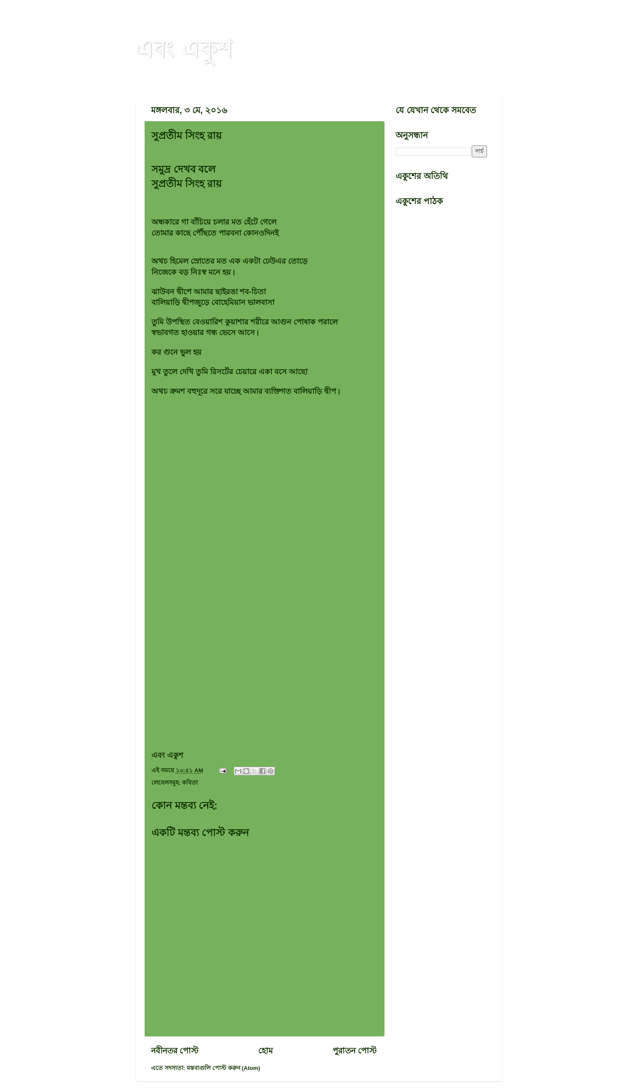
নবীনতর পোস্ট (174, 1050)
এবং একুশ (184, 47)
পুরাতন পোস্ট (354, 1050)
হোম (265, 1050)
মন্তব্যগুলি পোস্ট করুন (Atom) (223, 1068)
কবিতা (190, 783)
